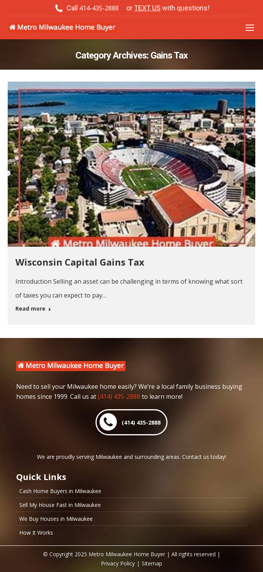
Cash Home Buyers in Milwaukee (60, 491)
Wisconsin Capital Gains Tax (79, 262)
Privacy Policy (118, 563)
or (167, 8)
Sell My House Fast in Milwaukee (60, 505)
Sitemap (152, 563)
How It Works (36, 533)
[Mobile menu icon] (250, 27)
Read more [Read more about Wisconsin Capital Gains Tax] (33, 308)
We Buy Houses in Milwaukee (56, 519)
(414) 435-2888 (119, 396)
